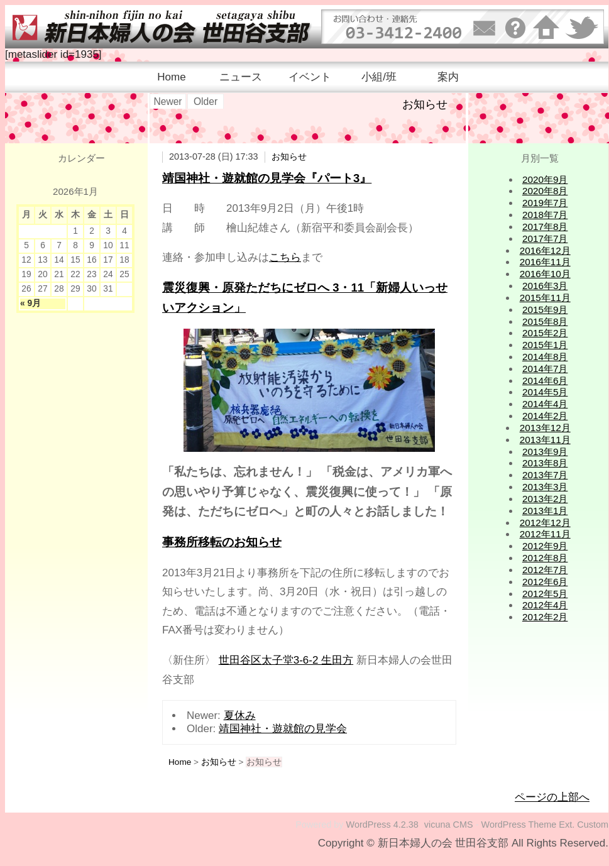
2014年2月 (545, 415)
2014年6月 (545, 380)
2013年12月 (545, 427)
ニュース (240, 77)
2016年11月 (545, 261)
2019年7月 (545, 202)
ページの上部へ (552, 797)
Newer (167, 101)
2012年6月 (545, 581)
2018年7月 (545, 214)
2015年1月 (545, 344)
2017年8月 (545, 226)
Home (171, 77)
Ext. (566, 824)
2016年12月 (545, 250)
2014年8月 (545, 356)
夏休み (240, 715)
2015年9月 (545, 309)
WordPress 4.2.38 (382, 824)
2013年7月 (545, 474)
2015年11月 (545, 297)
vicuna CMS (448, 824)
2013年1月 (545, 510)
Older (205, 101)
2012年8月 (545, 557)
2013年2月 (545, 498)
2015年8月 (545, 321)
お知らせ (289, 156)
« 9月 (30, 303)
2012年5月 (545, 593)
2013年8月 (545, 463)
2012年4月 (545, 605)
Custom (592, 824)
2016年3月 (545, 285)
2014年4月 (545, 403)
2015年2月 (545, 332)
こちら (285, 257)
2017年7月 (545, 238)
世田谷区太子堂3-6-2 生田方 (286, 660)
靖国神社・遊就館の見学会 (283, 729)
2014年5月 (545, 391)
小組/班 (379, 77)
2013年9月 (545, 451)
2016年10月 (545, 273)
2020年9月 (545, 179)
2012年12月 (545, 522)
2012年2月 (545, 616)
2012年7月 (545, 569)
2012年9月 (545, 545)
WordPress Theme (519, 824)
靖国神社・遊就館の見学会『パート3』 (266, 178)
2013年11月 (545, 439)
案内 (448, 77)
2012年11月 (545, 534)
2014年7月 (545, 368)
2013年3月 (545, 486)
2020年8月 (545, 190)
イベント (309, 77)
